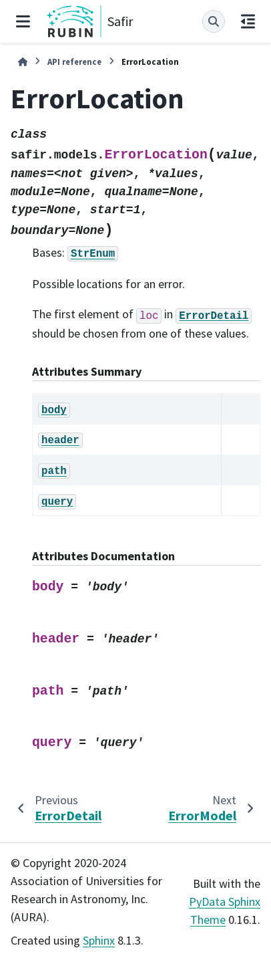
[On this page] (248, 21)
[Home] (22, 61)
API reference (74, 61)
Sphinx (99, 940)
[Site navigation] (23, 21)
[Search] (213, 21)
